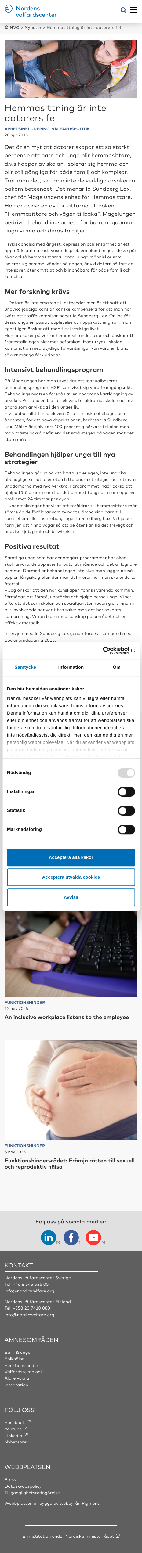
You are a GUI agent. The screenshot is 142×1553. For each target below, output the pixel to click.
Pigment (91, 1503)
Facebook (15, 1422)
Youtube (13, 1429)
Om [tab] (117, 667)
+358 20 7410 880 (31, 1308)
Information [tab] (71, 667)
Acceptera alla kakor (71, 857)
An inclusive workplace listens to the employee (67, 1017)
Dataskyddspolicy (23, 1486)
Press (10, 1479)
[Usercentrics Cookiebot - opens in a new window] (108, 650)
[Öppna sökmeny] (123, 10)
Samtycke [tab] (25, 667)
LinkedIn (13, 1435)
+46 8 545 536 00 (31, 1284)
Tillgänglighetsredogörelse (32, 1492)
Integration (16, 1385)
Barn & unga (18, 1352)
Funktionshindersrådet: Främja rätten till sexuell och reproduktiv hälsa (70, 1163)
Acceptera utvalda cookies (71, 877)
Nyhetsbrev (17, 1442)
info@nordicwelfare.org (29, 1291)
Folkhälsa (15, 1358)
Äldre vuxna (17, 1378)
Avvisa (71, 897)
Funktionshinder (21, 1365)
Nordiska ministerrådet (89, 1536)
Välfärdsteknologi (23, 1372)
